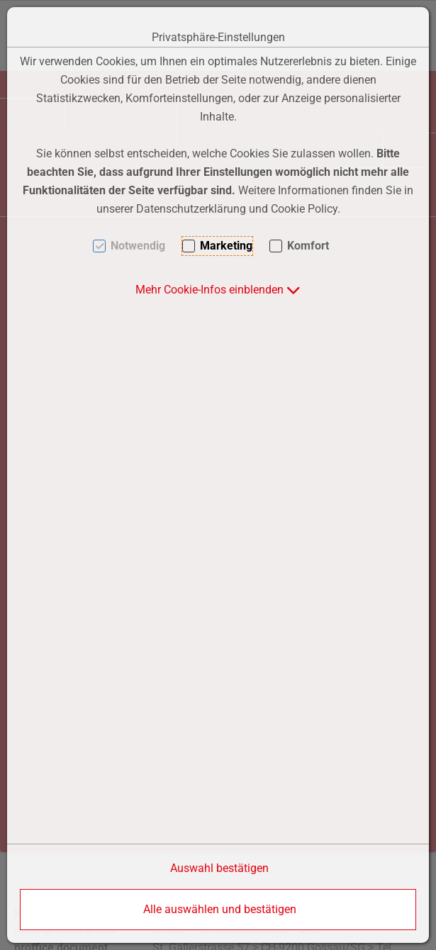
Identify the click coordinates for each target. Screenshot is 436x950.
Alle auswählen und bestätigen (219, 909)
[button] (218, 289)
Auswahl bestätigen (219, 868)
